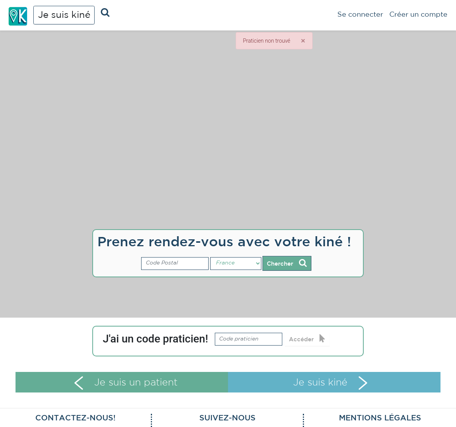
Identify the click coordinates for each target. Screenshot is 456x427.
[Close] (303, 41)
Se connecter (360, 15)
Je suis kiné (64, 15)
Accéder (307, 338)
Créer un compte (418, 15)
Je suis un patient (126, 383)
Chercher (287, 263)
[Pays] (235, 263)
